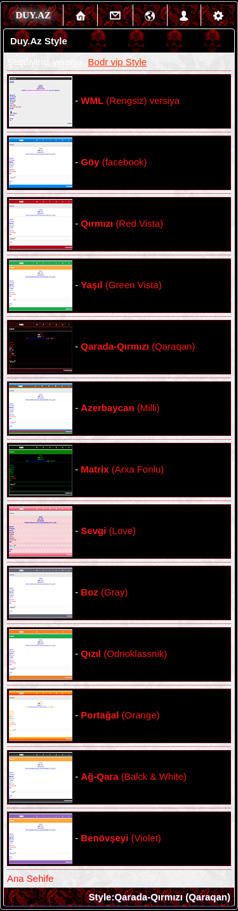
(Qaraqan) (138, 346)
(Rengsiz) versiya (130, 100)
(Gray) (104, 592)
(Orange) (120, 715)
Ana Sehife (30, 878)
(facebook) (114, 161)
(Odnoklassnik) (124, 653)
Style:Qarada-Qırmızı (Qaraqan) (159, 896)
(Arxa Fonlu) (122, 469)
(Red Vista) (122, 223)
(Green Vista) (121, 284)
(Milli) (120, 407)
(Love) (108, 530)
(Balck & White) (134, 776)
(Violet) (121, 837)
